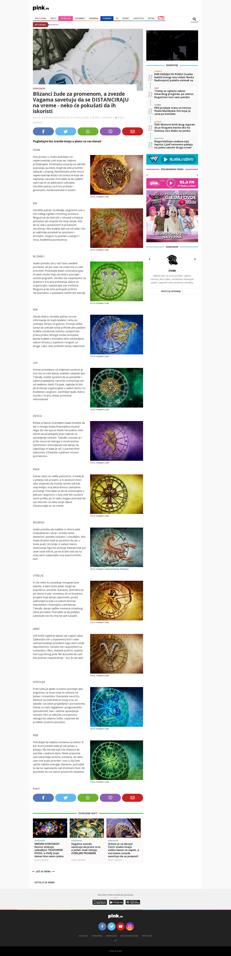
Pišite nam (147, 935)
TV (117, 18)
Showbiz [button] (80, 18)
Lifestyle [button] (138, 18)
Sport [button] (125, 18)
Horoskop (39, 88)
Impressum (111, 935)
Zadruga (65, 18)
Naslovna (40, 18)
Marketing (97, 935)
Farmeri (107, 18)
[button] (36, 834)
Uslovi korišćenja (129, 935)
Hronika (93, 18)
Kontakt (83, 935)
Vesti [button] (53, 18)
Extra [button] (151, 18)
